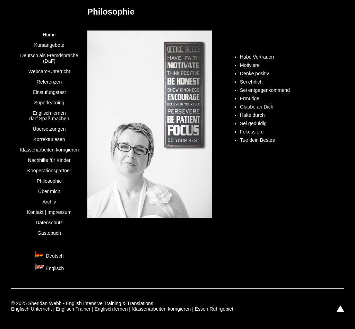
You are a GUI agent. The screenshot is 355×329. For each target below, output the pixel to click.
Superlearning (49, 102)
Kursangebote (49, 45)
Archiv (49, 202)
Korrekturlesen (49, 139)
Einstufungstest (49, 92)
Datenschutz (49, 222)
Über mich (49, 191)
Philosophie (49, 181)
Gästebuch (49, 233)
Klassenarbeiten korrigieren (49, 150)
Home (49, 34)
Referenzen (49, 82)
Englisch (54, 268)
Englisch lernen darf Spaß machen (49, 115)
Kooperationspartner (49, 170)
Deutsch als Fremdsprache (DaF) (49, 58)
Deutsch (54, 256)
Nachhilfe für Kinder (49, 160)
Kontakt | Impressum (49, 212)
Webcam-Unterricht (49, 71)
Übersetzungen (49, 129)
